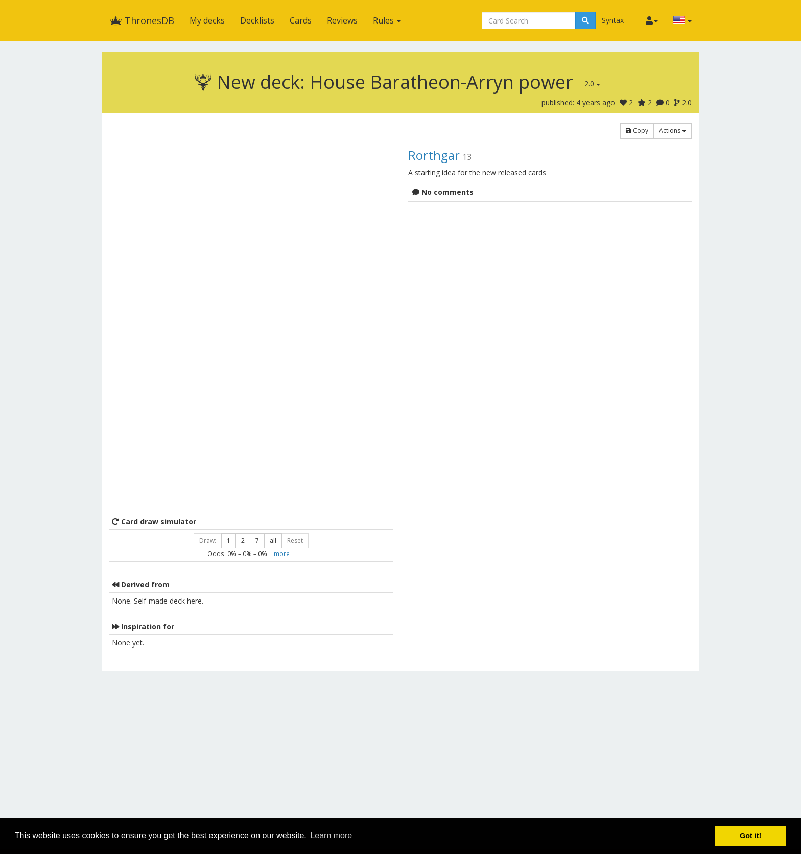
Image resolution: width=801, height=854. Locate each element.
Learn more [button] (331, 835)
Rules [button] (387, 20)
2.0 (592, 83)
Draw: (207, 540)
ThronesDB (141, 20)
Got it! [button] (750, 836)
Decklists (257, 20)
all (273, 540)
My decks (207, 20)
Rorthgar (434, 155)
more (282, 553)
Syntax (613, 20)
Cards (301, 20)
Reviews (342, 20)
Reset (295, 540)
